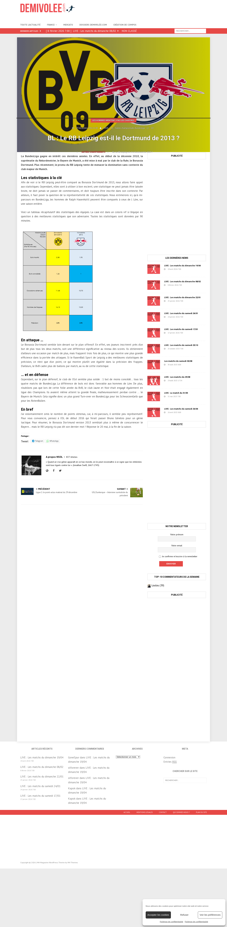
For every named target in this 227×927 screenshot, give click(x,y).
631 (188, 412)
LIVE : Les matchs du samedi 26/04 (181, 409)
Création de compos (124, 24)
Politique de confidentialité (171, 921)
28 (188, 269)
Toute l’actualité (30, 24)
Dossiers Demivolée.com (93, 24)
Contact (163, 812)
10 (152, 128)
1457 (189, 396)
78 (189, 380)
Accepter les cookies (158, 914)
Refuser (184, 914)
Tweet (24, 441)
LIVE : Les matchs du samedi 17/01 (181, 329)
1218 (189, 365)
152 (190, 333)
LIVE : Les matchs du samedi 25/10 (181, 345)
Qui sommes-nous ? (181, 812)
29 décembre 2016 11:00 (87, 128)
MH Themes (73, 862)
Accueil (127, 812)
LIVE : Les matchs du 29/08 (177, 377)
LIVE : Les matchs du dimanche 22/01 (182, 297)
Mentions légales (145, 812)
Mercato (68, 24)
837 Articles (71, 457)
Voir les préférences (210, 914)
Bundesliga (140, 128)
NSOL (106, 128)
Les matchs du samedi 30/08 (178, 361)
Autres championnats (124, 128)
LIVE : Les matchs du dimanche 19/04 (182, 265)
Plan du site (201, 812)
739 (189, 285)
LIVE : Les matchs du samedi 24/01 (181, 313)
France (51, 24)
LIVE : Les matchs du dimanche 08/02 (182, 281)
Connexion (169, 757)
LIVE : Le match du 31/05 (176, 393)
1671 (191, 349)
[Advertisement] (149, 10)
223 (190, 301)
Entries (170, 762)
